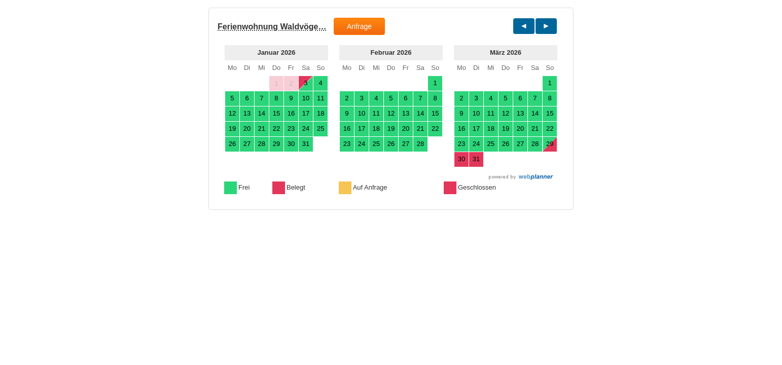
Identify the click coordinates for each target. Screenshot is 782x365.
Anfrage (359, 26)
